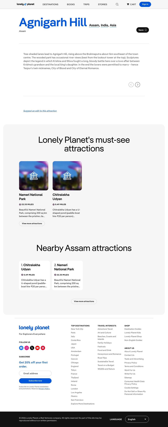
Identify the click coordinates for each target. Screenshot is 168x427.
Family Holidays (105, 343)
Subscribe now (35, 380)
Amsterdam (76, 351)
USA (73, 347)
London (74, 388)
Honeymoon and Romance (109, 354)
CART (131, 4)
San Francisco (77, 400)
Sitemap (128, 377)
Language (116, 419)
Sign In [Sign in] (145, 4)
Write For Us (129, 374)
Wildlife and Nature (106, 369)
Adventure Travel (105, 329)
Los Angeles (76, 392)
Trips (86, 4)
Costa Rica (75, 340)
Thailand (75, 377)
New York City (77, 329)
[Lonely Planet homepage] (25, 4)
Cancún (74, 359)
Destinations (50, 4)
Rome (73, 385)
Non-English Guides (133, 340)
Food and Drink (104, 350)
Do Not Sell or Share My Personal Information (135, 392)
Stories (102, 4)
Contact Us (129, 355)
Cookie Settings (131, 388)
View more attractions (32, 223)
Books (71, 4)
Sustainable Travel (106, 361)
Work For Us (129, 370)
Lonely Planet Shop (133, 336)
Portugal (75, 355)
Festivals (102, 346)
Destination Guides (132, 329)
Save (142, 31)
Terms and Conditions (133, 366)
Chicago (74, 362)
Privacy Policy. (44, 389)
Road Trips (102, 358)
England (74, 366)
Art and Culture (104, 332)
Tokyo (73, 370)
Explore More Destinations (82, 403)
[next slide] (137, 84)
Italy (73, 336)
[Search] (117, 4)
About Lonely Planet (133, 351)
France (74, 374)
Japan (73, 344)
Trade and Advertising (134, 359)
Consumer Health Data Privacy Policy (134, 382)
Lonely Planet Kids (132, 332)
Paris (73, 332)
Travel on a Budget (106, 365)
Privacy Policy (130, 362)
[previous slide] (131, 84)
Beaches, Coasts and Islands (107, 337)
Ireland (74, 381)
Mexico (74, 396)
